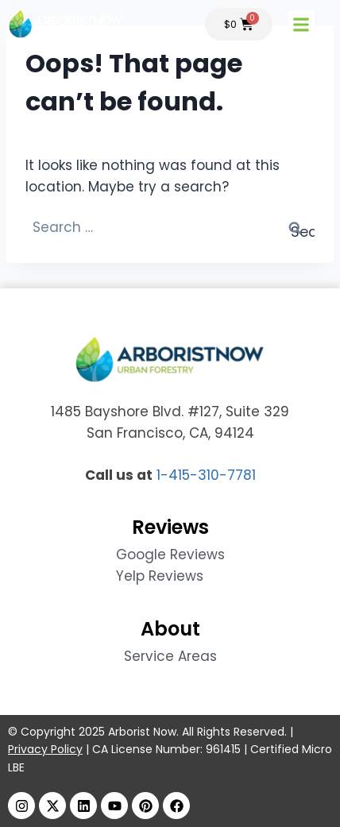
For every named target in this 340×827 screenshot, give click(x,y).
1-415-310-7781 (206, 475)
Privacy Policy (45, 749)
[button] (311, 24)
